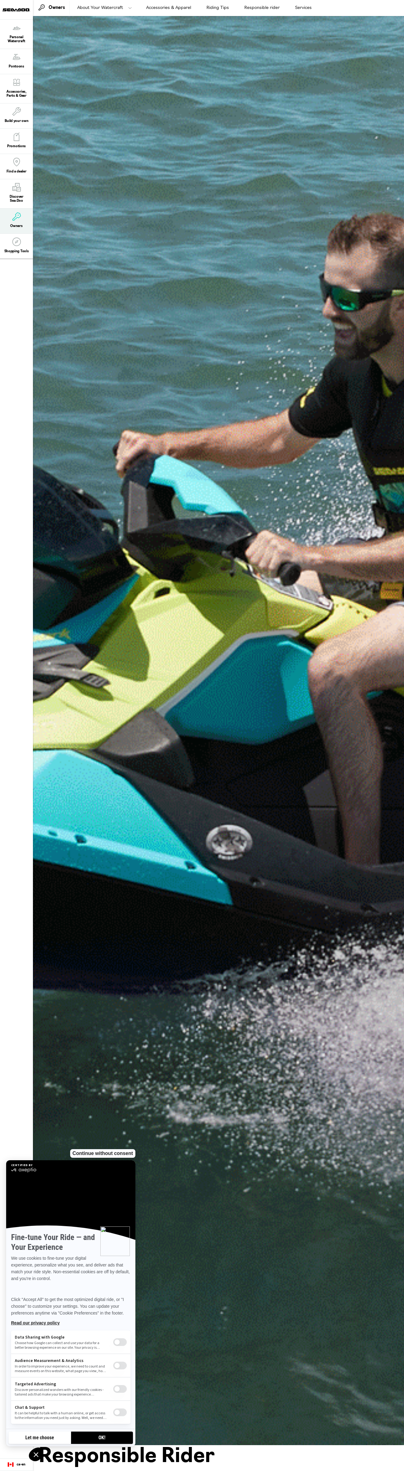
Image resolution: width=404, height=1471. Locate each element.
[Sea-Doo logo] (16, 9)
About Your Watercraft (100, 8)
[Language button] (16, 1465)
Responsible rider (262, 8)
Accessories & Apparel (168, 8)
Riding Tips (217, 8)
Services (303, 8)
